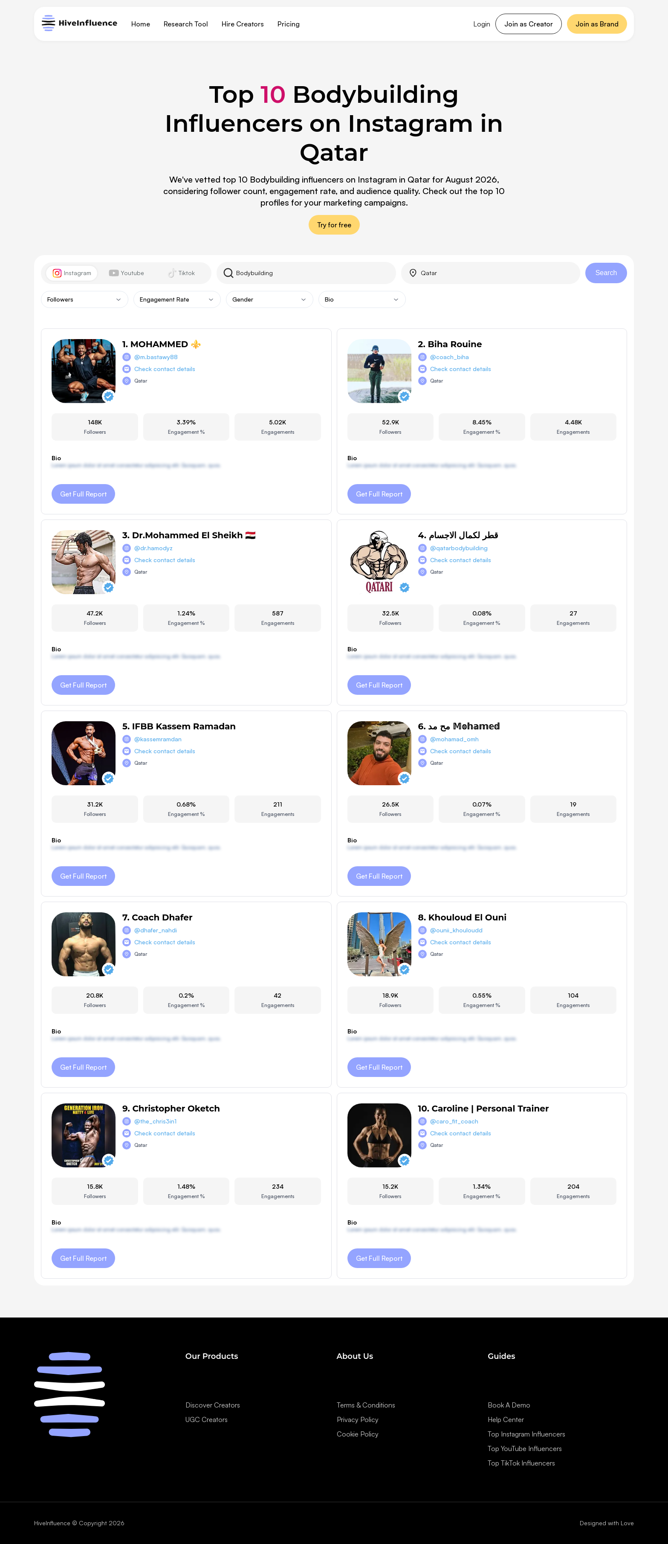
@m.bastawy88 (156, 356)
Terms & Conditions (366, 1405)
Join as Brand (597, 24)
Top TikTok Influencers (521, 1463)
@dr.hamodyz (153, 547)
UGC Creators (206, 1419)
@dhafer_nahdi (155, 930)
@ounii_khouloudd (456, 930)
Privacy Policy (358, 1419)
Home (140, 24)
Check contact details (164, 368)
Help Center (506, 1419)
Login (481, 24)
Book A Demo (509, 1405)
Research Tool (186, 24)
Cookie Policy (358, 1434)
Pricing (289, 24)
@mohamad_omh (454, 739)
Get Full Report (83, 494)
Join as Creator (528, 24)
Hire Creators (243, 24)
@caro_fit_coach (454, 1121)
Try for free (334, 225)
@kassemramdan (158, 739)
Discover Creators (212, 1405)
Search (606, 272)
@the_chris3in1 (155, 1121)
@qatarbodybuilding (459, 547)
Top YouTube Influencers (525, 1448)
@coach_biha (449, 356)
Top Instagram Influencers (526, 1434)
